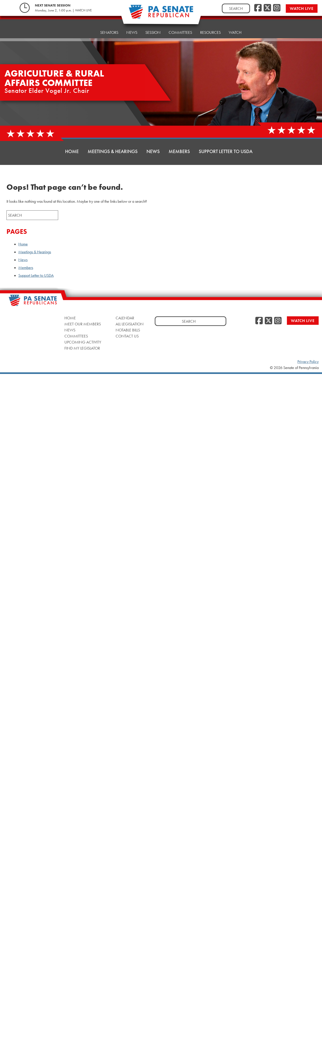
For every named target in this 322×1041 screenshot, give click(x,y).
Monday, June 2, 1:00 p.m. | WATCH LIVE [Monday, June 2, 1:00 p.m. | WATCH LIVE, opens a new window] (63, 10)
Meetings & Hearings (113, 151)
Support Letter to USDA (225, 151)
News (131, 27)
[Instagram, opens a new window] (276, 8)
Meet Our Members (82, 323)
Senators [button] (109, 28)
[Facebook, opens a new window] (258, 8)
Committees (180, 25)
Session (153, 26)
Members (179, 151)
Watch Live (302, 8)
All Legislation (130, 323)
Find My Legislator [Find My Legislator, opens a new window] (82, 348)
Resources (210, 24)
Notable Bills (128, 330)
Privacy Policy (308, 361)
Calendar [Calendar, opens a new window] (125, 317)
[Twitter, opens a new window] (267, 8)
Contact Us (127, 336)
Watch (235, 23)
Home (86, 29)
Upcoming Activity (82, 342)
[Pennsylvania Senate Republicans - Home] (161, 14)
